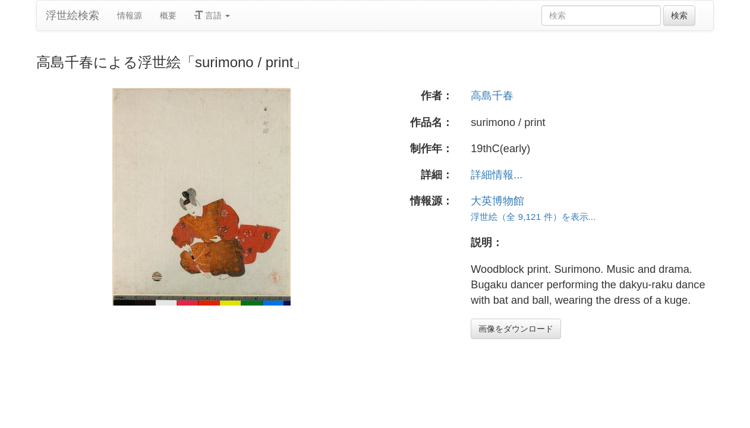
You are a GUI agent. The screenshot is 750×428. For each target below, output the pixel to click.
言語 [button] (212, 15)
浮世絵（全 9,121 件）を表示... (533, 217)
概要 (168, 15)
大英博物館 (497, 201)
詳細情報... (496, 175)
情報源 (129, 15)
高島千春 (492, 96)
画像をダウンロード (515, 328)
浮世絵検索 (72, 15)
